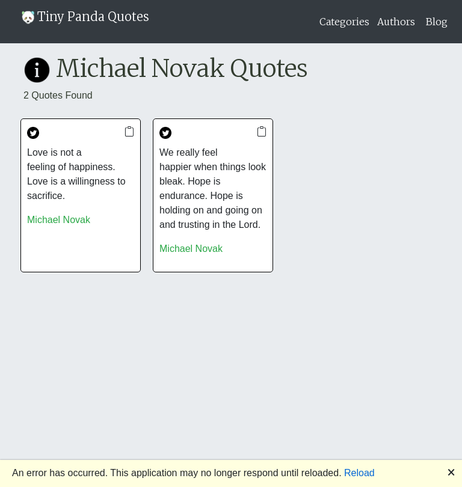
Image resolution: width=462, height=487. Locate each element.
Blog (437, 22)
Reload (359, 473)
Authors (396, 22)
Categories (344, 22)
